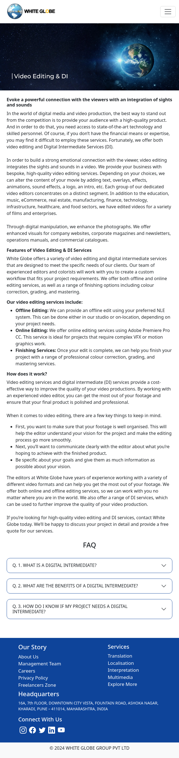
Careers (26, 671)
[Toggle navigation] (168, 11)
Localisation (121, 663)
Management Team (39, 663)
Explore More (122, 684)
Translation (120, 656)
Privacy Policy (33, 678)
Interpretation (123, 670)
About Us (28, 656)
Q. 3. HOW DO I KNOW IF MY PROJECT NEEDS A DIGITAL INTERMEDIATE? (70, 609)
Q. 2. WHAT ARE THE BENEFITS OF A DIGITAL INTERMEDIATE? (75, 586)
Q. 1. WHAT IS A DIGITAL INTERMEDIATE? (54, 565)
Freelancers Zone (37, 685)
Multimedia (120, 677)
